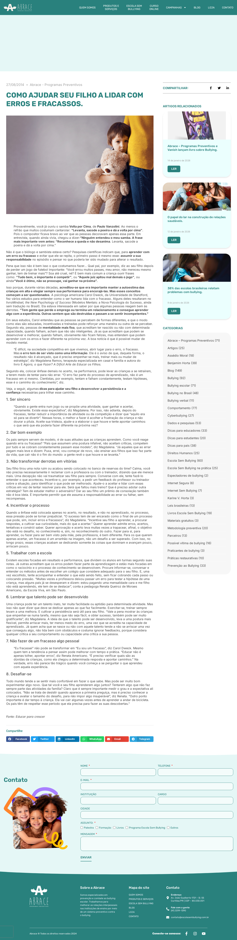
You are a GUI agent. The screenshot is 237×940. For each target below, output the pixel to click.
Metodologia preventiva (184, 528)
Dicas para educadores (184, 430)
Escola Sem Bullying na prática (189, 468)
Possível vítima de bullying (186, 543)
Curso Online (154, 7)
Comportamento (179, 408)
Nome (84, 765)
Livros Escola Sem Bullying (187, 513)
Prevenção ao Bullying (183, 565)
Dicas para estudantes (183, 438)
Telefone (164, 765)
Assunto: (87, 822)
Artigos (173, 348)
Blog (197, 7)
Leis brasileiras (178, 505)
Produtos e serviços (111, 7)
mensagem (87, 834)
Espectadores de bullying (185, 475)
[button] (18, 739)
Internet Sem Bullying (182, 490)
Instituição (88, 794)
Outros (174, 827)
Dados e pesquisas (181, 423)
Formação (105, 827)
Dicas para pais (178, 445)
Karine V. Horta (178, 498)
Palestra (89, 827)
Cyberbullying (177, 415)
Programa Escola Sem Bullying (147, 827)
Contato (227, 7)
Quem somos (87, 7)
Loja (211, 7)
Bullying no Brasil (180, 393)
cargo (162, 794)
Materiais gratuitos (181, 520)
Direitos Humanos (180, 453)
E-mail (85, 780)
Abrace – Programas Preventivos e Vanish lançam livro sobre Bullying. (193, 148)
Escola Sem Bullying (134, 7)
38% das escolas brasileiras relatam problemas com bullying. (193, 290)
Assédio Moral (178, 355)
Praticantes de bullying (184, 550)
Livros (120, 827)
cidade (85, 808)
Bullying (173, 378)
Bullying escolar (179, 385)
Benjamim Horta (179, 363)
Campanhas (176, 7)
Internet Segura (178, 483)
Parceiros (174, 535)
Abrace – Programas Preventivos (191, 340)
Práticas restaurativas (183, 558)
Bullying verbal (178, 400)
